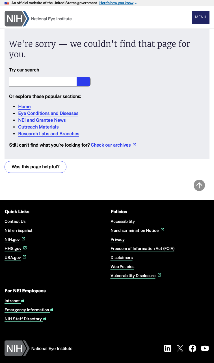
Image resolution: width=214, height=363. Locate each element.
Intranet (15, 301)
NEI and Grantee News (42, 120)
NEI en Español (18, 230)
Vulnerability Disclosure (136, 275)
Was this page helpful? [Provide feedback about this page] (35, 166)
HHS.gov (16, 248)
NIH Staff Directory (26, 319)
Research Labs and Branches (48, 133)
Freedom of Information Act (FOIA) (142, 248)
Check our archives (114, 145)
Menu (200, 17)
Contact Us (15, 221)
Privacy (118, 239)
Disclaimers (122, 257)
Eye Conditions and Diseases (48, 113)
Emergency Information (29, 310)
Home (24, 106)
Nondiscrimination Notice (138, 230)
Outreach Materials (38, 127)
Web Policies (122, 266)
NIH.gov (15, 239)
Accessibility (123, 221)
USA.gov (16, 257)
